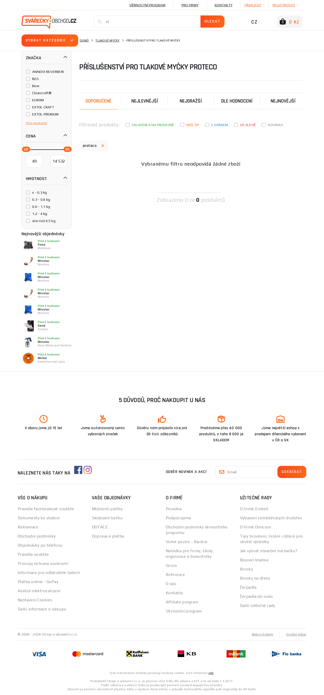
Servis (171, 565)
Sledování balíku (107, 517)
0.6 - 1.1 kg (41, 207)
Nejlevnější (144, 101)
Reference (175, 574)
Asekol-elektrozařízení (39, 590)
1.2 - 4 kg (39, 214)
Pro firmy (189, 5)
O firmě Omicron (255, 527)
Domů (84, 40)
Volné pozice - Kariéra (186, 541)
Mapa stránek (261, 634)
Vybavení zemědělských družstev (271, 517)
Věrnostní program (147, 5)
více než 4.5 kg (43, 221)
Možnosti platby (107, 508)
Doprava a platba (108, 536)
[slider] (24, 148)
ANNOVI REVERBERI (48, 72)
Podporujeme (178, 517)
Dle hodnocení (237, 101)
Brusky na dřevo (255, 578)
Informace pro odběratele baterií (49, 572)
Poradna (173, 508)
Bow (35, 86)
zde (211, 672)
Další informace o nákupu (42, 609)
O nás (171, 583)
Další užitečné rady (257, 605)
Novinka (275, 125)
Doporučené (98, 101)
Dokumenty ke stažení (39, 517)
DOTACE (100, 527)
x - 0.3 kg (39, 192)
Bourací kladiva (254, 560)
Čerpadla (248, 587)
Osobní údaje (295, 634)
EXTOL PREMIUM (45, 114)
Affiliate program (182, 602)
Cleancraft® (41, 93)
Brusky (246, 569)
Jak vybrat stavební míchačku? (268, 550)
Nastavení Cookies (35, 600)
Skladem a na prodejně (153, 125)
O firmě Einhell (254, 508)
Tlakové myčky (107, 40)
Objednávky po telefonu (40, 545)
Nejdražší (191, 101)
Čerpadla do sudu (256, 596)
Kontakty (223, 5)
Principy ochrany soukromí (43, 563)
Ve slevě (248, 125)
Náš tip (192, 125)
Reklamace (28, 527)
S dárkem (219, 125)
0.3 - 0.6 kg (41, 199)
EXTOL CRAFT (43, 107)
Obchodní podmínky (36, 536)
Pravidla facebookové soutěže (46, 508)
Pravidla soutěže (33, 554)
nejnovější (283, 101)
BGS (35, 79)
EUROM (38, 100)
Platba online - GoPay (38, 581)
